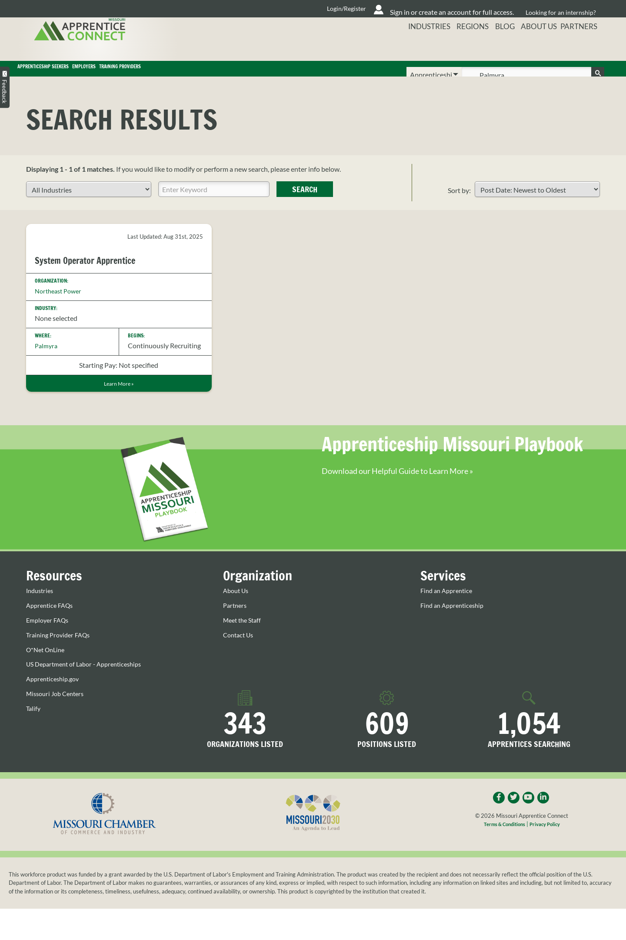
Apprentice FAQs (52, 619)
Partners (583, 45)
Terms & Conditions (501, 839)
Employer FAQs (49, 634)
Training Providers (281, 74)
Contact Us (240, 649)
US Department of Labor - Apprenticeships (89, 678)
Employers (188, 74)
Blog (501, 45)
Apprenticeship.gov (55, 693)
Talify (34, 722)
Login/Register (274, 8)
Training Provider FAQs (61, 649)
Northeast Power (61, 303)
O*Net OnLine (47, 663)
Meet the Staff (244, 634)
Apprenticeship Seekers (84, 74)
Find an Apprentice (448, 605)
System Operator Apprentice (96, 272)
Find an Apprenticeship (455, 619)
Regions (465, 45)
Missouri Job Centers (58, 707)
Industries (420, 45)
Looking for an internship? (561, 8)
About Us (538, 45)
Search (304, 201)
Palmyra (47, 358)
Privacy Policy (549, 839)
